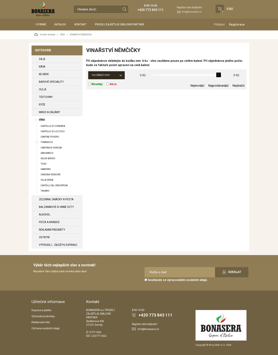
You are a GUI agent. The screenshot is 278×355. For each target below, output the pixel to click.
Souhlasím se (176, 280)
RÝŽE (42, 104)
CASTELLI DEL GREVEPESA (54, 185)
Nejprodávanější (218, 85)
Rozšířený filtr (101, 75)
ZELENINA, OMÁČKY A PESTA (56, 199)
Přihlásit (219, 24)
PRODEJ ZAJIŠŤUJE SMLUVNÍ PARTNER (119, 24)
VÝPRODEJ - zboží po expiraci (58, 244)
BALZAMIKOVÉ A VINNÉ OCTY (56, 206)
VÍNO (62, 34)
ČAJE (42, 59)
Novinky (97, 84)
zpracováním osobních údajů (187, 280)
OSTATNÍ (44, 237)
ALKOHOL (44, 214)
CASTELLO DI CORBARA (53, 126)
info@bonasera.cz (191, 11)
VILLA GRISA (47, 180)
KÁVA (42, 66)
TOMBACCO (47, 142)
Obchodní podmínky (43, 316)
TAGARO (45, 191)
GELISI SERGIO (48, 158)
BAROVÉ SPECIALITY (51, 81)
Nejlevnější (197, 85)
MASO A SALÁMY (49, 112)
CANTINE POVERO (50, 136)
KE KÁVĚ (44, 74)
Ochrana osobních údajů (46, 328)
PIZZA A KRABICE (49, 222)
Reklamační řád (41, 322)
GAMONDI (46, 169)
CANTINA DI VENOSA (51, 147)
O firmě (41, 24)
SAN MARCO (47, 153)
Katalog (60, 24)
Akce (113, 84)
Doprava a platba (41, 310)
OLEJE (43, 89)
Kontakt (80, 24)
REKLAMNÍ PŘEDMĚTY (52, 229)
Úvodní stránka (44, 34)
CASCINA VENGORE (51, 174)
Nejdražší (238, 85)
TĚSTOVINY (46, 97)
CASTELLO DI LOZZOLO (53, 131)
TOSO (44, 164)
